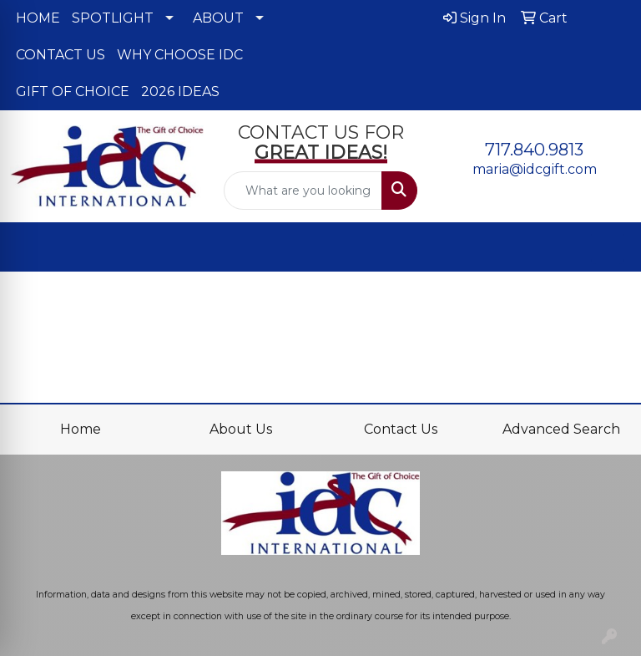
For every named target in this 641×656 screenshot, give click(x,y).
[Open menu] (607, 247)
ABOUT (218, 18)
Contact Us (400, 429)
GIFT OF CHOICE (72, 91)
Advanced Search (561, 429)
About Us (240, 429)
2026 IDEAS (180, 91)
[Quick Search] (303, 190)
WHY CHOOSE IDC (180, 55)
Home (80, 429)
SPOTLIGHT (113, 18)
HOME (38, 18)
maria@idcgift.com (534, 169)
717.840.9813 (534, 150)
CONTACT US (60, 55)
